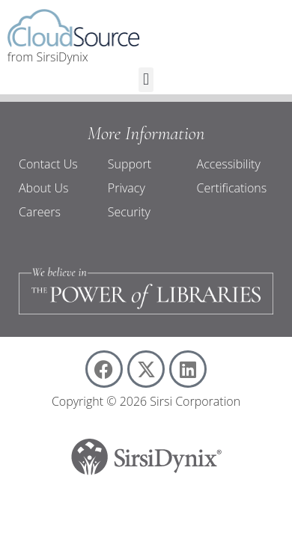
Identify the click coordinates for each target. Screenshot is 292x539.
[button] (146, 79)
